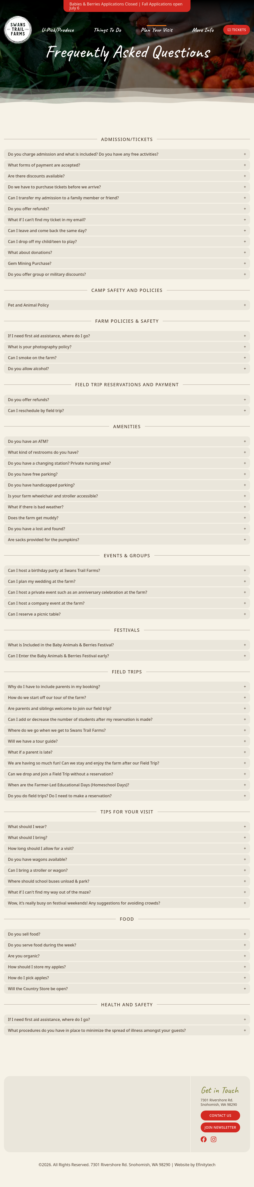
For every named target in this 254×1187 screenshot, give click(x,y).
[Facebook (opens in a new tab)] (204, 1139)
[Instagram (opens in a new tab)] (214, 1139)
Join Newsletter (220, 1127)
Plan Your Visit (156, 30)
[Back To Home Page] (18, 30)
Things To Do (107, 30)
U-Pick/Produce (57, 30)
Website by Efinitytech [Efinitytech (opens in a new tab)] (195, 1164)
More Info (202, 30)
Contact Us (220, 1115)
